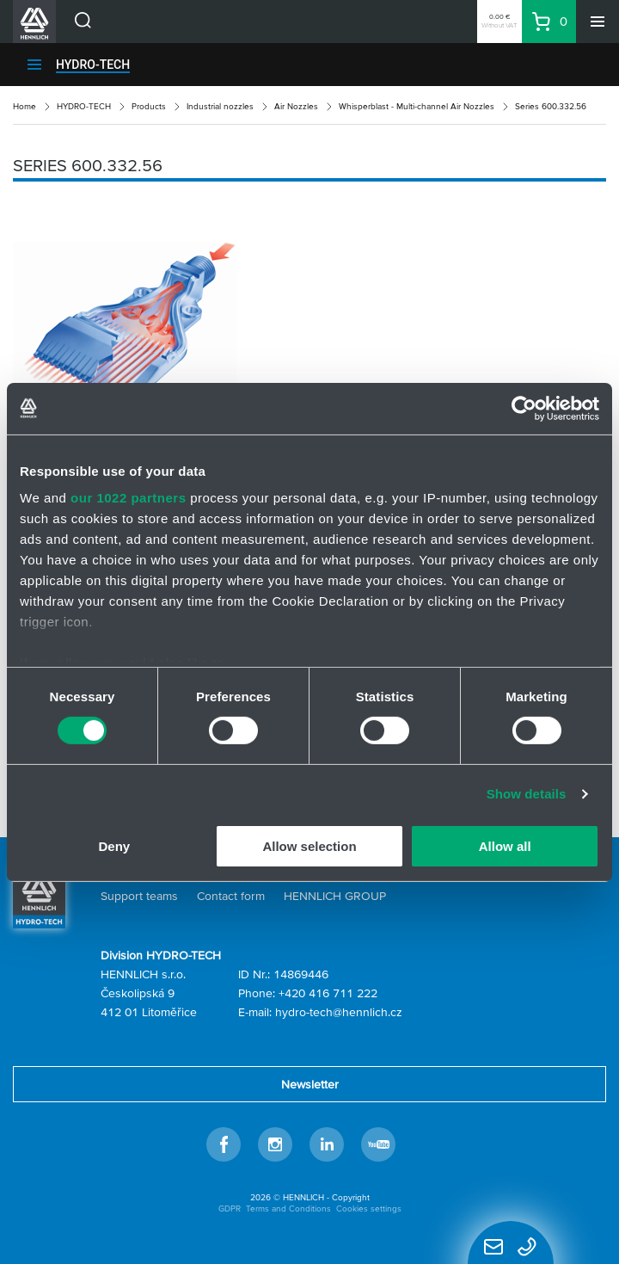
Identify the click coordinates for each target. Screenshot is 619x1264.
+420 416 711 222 (328, 993)
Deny (114, 846)
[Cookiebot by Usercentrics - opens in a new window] (524, 408)
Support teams (139, 896)
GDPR (229, 1208)
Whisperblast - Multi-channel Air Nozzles (416, 106)
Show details (527, 793)
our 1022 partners (128, 497)
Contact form (231, 896)
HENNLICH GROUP (335, 896)
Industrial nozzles (220, 106)
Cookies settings (368, 1208)
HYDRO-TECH (93, 64)
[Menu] (597, 21)
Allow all (505, 846)
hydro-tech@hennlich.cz (338, 1012)
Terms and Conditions (288, 1208)
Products (149, 106)
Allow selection (309, 846)
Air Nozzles (296, 106)
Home (24, 106)
